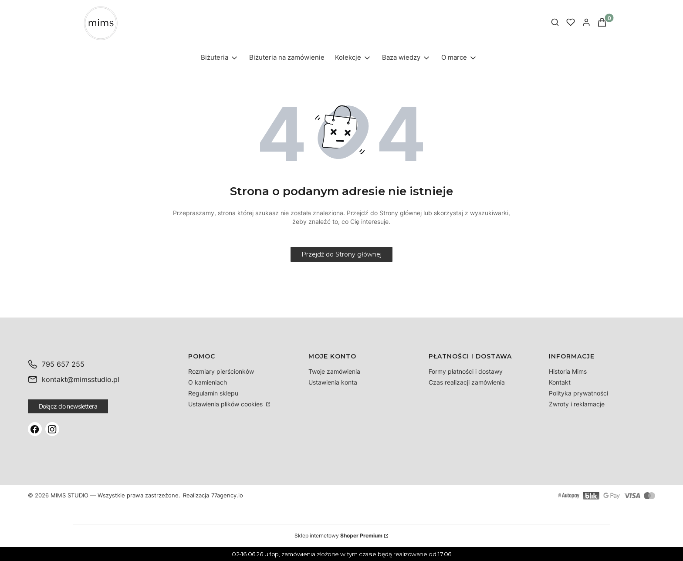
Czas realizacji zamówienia (467, 382)
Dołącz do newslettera (68, 406)
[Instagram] (52, 429)
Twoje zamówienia (334, 371)
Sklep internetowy (338, 535)
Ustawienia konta (332, 382)
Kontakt (560, 382)
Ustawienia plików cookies (226, 404)
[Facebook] (35, 429)
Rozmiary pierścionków (221, 371)
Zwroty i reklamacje (577, 404)
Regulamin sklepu (213, 393)
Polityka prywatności (578, 393)
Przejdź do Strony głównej (341, 254)
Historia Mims (568, 371)
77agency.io (227, 496)
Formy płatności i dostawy (466, 371)
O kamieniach (207, 382)
